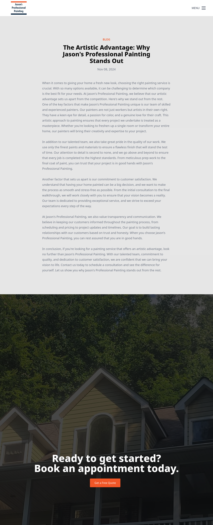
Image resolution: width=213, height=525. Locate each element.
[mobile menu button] (204, 8)
